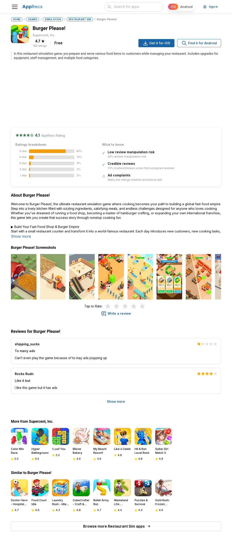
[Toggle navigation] (15, 7)
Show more (21, 236)
